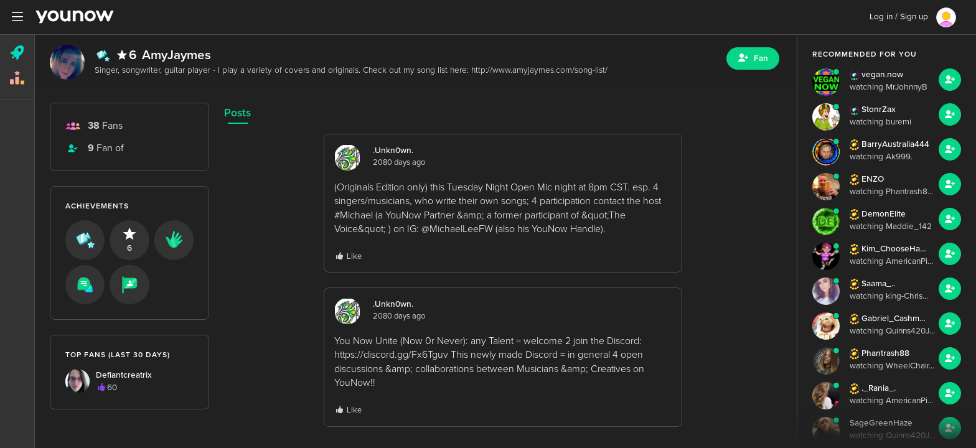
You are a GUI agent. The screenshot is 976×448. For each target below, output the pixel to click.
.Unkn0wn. (393, 151)
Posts (237, 112)
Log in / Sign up (899, 17)
